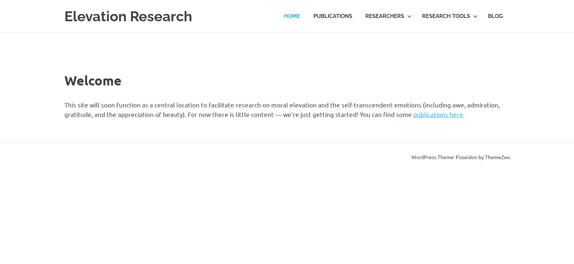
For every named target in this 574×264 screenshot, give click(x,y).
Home (292, 16)
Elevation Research (128, 16)
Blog (495, 16)
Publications (332, 16)
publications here (438, 114)
